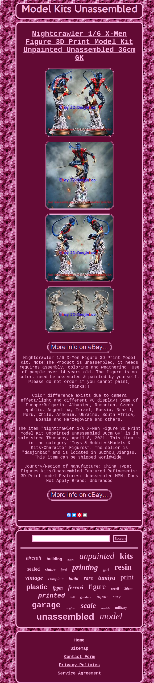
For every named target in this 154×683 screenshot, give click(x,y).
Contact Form (79, 657)
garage (46, 605)
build (73, 578)
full (72, 597)
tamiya (106, 577)
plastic (36, 587)
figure (97, 587)
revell (115, 589)
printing (85, 567)
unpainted (96, 556)
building (54, 559)
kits (126, 556)
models (105, 608)
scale (88, 605)
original (70, 608)
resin (123, 567)
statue (50, 569)
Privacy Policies (79, 665)
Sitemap (79, 648)
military (121, 608)
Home (79, 640)
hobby (71, 559)
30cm (128, 589)
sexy (116, 596)
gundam (85, 597)
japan (102, 596)
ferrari (75, 587)
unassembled (65, 616)
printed (51, 595)
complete (56, 578)
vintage (34, 577)
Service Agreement (79, 673)
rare (88, 578)
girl (106, 569)
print (127, 577)
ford (64, 570)
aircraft (33, 558)
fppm (58, 588)
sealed (33, 569)
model (110, 616)
